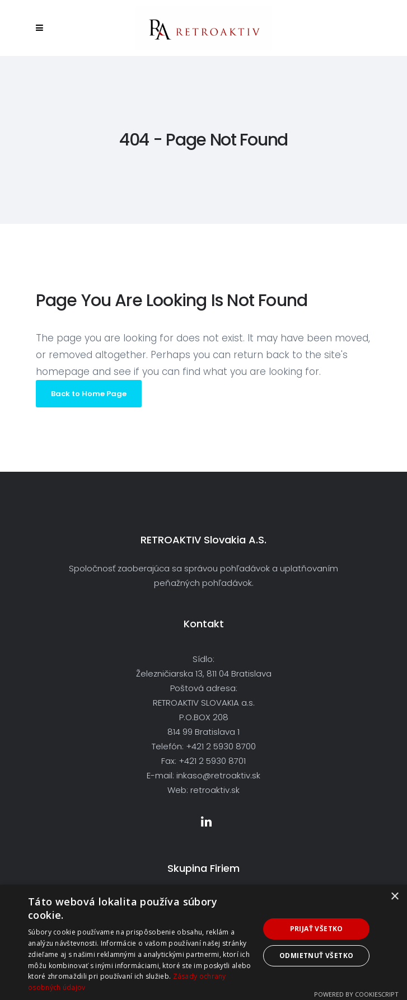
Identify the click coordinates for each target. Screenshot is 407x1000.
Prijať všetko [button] (316, 928)
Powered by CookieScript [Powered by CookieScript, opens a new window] (356, 994)
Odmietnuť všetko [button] (316, 955)
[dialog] (203, 942)
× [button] (394, 897)
